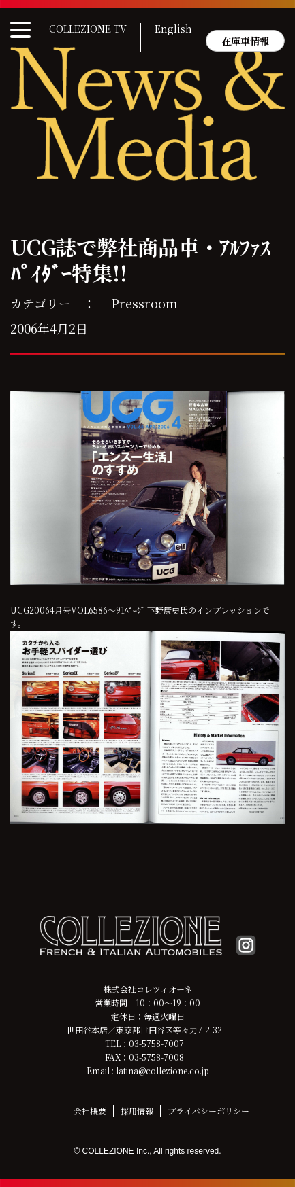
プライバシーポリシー (208, 1110)
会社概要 (90, 1110)
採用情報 (137, 1110)
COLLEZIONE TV (88, 29)
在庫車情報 (245, 41)
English (173, 29)
